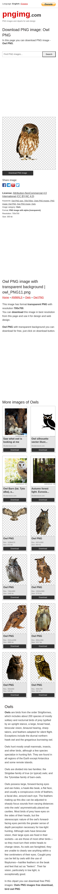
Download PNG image (18, 173)
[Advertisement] (29, 88)
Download (15, 450)
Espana (24, 4)
